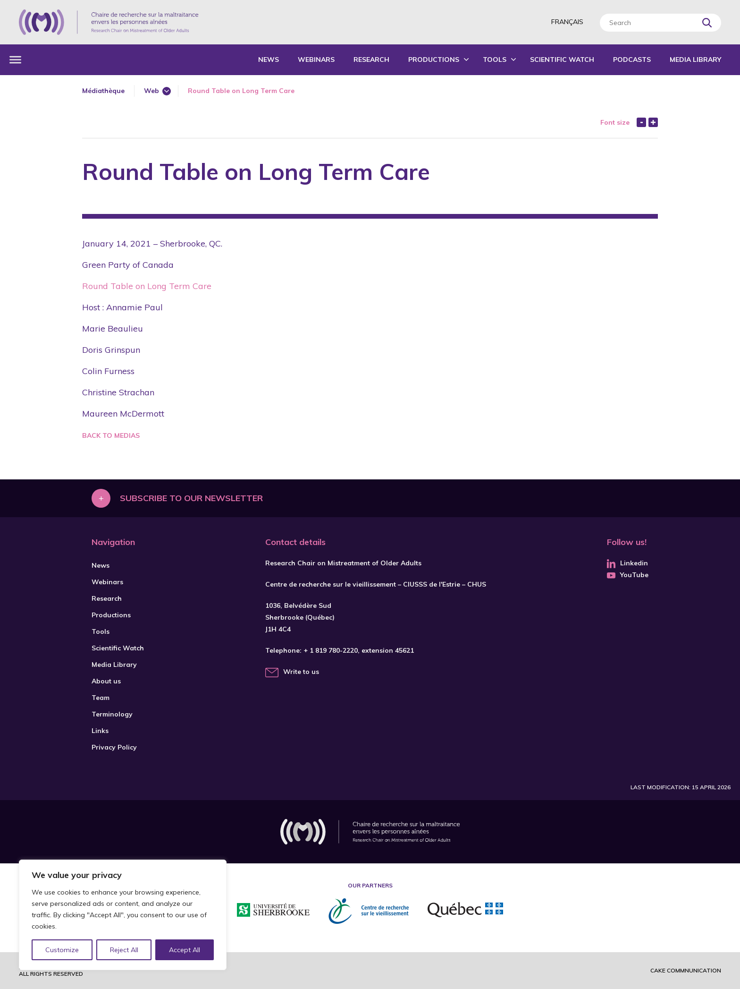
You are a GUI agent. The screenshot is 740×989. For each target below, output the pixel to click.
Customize (62, 950)
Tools (494, 59)
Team (100, 697)
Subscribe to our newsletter (191, 498)
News (268, 59)
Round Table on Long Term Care (146, 286)
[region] (123, 915)
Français (567, 21)
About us (106, 681)
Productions (433, 59)
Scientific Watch (562, 59)
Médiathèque (103, 90)
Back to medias (111, 435)
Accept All (184, 950)
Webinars (316, 59)
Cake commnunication (685, 970)
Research (371, 59)
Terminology (112, 714)
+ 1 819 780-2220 (330, 650)
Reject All (124, 950)
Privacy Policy (114, 747)
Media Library (695, 59)
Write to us (301, 671)
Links (100, 730)
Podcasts (632, 59)
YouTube (627, 575)
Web (151, 90)
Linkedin (627, 563)
